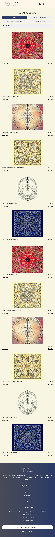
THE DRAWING (27, 496)
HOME (27, 489)
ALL (14, 17)
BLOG (27, 502)
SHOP (27, 499)
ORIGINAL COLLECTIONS (40, 17)
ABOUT (27, 493)
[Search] (40, 4)
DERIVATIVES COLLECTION (14, 21)
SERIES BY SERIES (40, 21)
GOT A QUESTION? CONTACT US (27, 527)
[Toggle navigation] (48, 4)
